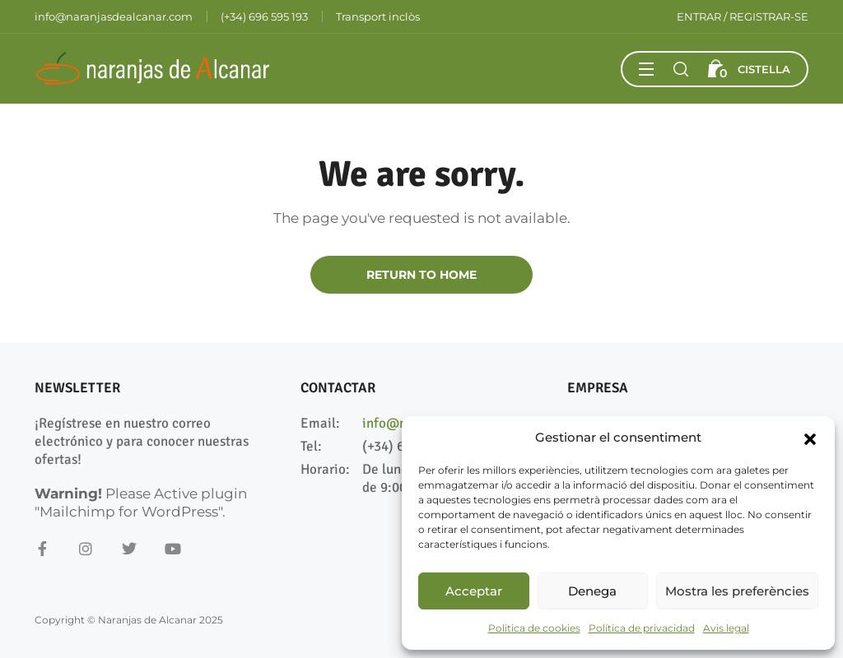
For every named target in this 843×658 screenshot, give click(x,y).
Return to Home (421, 274)
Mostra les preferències (737, 591)
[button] (810, 437)
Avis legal (726, 628)
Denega (592, 591)
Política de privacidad (642, 628)
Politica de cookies (534, 628)
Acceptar (473, 591)
